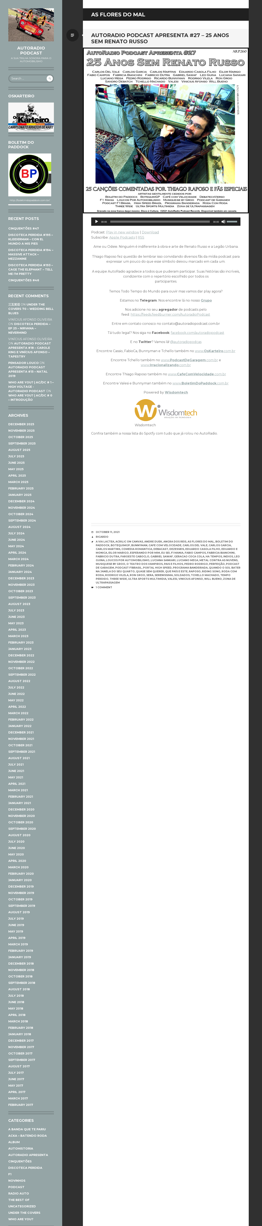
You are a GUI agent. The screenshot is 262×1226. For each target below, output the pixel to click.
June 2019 (16, 925)
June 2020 (16, 848)
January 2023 (20, 649)
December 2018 (21, 963)
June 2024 (16, 540)
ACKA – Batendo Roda (27, 1136)
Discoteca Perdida (25, 1168)
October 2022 (20, 668)
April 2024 (17, 552)
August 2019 (19, 912)
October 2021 (20, 745)
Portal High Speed (157, 567)
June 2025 (16, 463)
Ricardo (102, 536)
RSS (141, 237)
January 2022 (20, 726)
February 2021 (20, 796)
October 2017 (20, 1053)
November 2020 (21, 816)
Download (150, 232)
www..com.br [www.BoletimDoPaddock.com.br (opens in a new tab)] (200, 383)
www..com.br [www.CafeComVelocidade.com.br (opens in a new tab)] (197, 374)
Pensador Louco (23, 363)
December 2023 (21, 578)
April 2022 (17, 707)
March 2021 (18, 790)
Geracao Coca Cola (189, 556)
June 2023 (16, 617)
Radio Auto (18, 1193)
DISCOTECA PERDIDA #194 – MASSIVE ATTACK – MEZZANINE (30, 254)
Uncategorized (22, 1206)
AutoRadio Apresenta (28, 1155)
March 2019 (18, 944)
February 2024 (21, 565)
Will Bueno (213, 578)
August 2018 (19, 989)
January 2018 (19, 1034)
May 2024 (16, 546)
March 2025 (18, 482)
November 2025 (21, 430)
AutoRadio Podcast (31, 51)
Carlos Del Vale (195, 545)
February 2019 (20, 951)
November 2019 (21, 893)
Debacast (160, 549)
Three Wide (118, 578)
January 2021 (19, 803)
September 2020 (22, 829)
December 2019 (21, 886)
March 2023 (18, 636)
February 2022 (21, 719)
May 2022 (16, 700)
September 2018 (21, 983)
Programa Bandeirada (190, 567)
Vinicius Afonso (190, 578)
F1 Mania (177, 552)
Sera (149, 575)
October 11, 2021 (108, 532)
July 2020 (16, 841)
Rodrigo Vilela (117, 575)
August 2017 (19, 1066)
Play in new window (122, 232)
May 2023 (16, 623)
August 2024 (19, 527)
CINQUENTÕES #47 (23, 228)
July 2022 (16, 687)
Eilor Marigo (118, 552)
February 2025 (21, 488)
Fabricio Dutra (107, 556)
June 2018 (16, 1002)
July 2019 (16, 918)
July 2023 (16, 610)
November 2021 (21, 739)
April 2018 (16, 1015)
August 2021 (19, 758)
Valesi (172, 578)
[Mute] (223, 222)
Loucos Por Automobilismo (127, 560)
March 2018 (18, 1021)
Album (14, 1142)
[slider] (160, 222)
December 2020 (21, 809)
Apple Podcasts (122, 237)
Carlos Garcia (220, 545)
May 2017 (15, 1085)
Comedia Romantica (136, 549)
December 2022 (21, 655)
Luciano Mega (187, 560)
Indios (228, 556)
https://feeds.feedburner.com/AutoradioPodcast (170, 314)
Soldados (182, 575)
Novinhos (16, 1181)
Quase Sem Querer (150, 571)
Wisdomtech (176, 392)
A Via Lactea (105, 541)
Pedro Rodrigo (196, 563)
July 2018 (16, 996)
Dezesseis (176, 549)
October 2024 (20, 514)
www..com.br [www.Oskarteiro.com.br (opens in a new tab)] (215, 351)
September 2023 (22, 597)
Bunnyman (139, 545)
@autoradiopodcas (185, 342)
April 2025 (17, 475)
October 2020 (20, 822)
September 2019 (21, 906)
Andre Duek (153, 541)
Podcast (16, 1187)
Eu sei (165, 552)
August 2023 (19, 604)
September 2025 (22, 443)
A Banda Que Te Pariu (27, 1129)
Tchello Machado (205, 575)
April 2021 (16, 784)
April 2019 (16, 938)
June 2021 (16, 771)
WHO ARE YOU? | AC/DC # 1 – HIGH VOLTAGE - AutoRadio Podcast (31, 386)
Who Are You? (20, 1219)
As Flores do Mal (201, 541)
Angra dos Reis (174, 541)
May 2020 (16, 854)
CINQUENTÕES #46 (23, 280)
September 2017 (21, 1060)
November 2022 (21, 662)
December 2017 (21, 1040)
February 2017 (20, 1105)
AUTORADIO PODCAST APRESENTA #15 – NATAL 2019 (28, 371)
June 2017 (16, 1079)
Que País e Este (176, 571)
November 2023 (21, 585)
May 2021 (15, 777)
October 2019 (20, 899)
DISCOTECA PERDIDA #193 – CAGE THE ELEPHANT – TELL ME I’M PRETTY (30, 269)
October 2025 (20, 437)
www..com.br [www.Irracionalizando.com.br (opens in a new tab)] (166, 365)
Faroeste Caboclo (134, 556)
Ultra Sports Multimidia (147, 578)
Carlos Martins (108, 549)
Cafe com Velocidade (165, 545)
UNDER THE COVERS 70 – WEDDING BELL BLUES (31, 309)
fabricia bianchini (221, 552)
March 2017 (18, 1098)
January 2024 (20, 572)
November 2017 (21, 1047)
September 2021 (21, 752)
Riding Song (211, 571)
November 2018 (21, 970)
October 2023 (20, 591)
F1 (9, 1174)
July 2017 (16, 1073)
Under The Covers (24, 1213)
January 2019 (19, 957)
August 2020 (19, 835)
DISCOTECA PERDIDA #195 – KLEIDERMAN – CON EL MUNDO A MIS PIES (30, 239)
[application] (165, 221)
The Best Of (18, 1200)
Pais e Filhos (173, 563)
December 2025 (21, 424)
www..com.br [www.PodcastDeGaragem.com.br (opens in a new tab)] (189, 360)
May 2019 (15, 931)
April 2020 (17, 861)
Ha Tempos (214, 556)
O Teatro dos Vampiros (144, 563)
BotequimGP (120, 545)
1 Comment (104, 587)
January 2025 (20, 495)
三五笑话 (14, 304)
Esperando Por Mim (145, 552)
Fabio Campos (195, 552)
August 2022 (19, 681)
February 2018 (20, 1028)
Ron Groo (137, 575)
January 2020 (20, 880)
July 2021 (16, 764)
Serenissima (164, 575)
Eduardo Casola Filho (202, 549)
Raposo (195, 571)
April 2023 (17, 630)
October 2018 (20, 976)
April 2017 (16, 1092)
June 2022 (16, 694)
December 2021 (21, 732)
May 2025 (16, 469)
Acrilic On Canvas (129, 541)
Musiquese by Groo (110, 563)
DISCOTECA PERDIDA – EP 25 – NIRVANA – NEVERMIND (29, 328)
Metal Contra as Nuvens (218, 560)
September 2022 (22, 674)
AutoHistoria (20, 1148)
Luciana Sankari (163, 560)
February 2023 (21, 642)
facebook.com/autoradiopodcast (197, 333)
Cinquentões (20, 1161)
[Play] (97, 222)
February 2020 (21, 874)
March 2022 (18, 713)
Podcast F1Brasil (128, 567)
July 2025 (16, 456)
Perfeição (217, 563)
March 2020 (18, 867)
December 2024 (21, 501)
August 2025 (19, 450)
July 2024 (16, 533)
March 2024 (18, 559)
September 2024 (22, 520)
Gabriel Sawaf (161, 556)
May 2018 (15, 1008)
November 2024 (21, 508)
